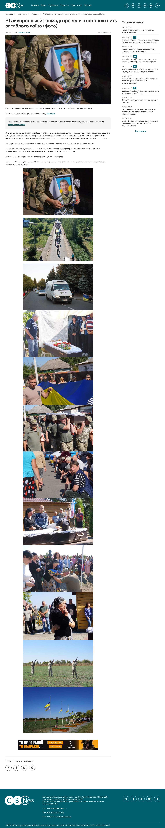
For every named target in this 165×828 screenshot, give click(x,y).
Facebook (50, 113)
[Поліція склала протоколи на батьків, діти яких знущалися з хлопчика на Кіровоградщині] (139, 111)
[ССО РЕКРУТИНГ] (58, 745)
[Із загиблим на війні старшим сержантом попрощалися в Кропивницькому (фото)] (139, 60)
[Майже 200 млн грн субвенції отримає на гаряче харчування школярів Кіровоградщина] (139, 81)
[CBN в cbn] (145, 5)
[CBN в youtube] (151, 5)
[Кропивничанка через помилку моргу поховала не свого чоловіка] (138, 50)
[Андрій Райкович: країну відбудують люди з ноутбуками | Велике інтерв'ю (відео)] (140, 70)
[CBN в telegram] (157, 5)
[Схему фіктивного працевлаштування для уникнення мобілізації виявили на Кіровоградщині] (140, 123)
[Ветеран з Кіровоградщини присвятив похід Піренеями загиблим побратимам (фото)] (140, 41)
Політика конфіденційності (54, 808)
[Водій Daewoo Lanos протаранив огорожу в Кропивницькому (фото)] (140, 92)
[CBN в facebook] (139, 5)
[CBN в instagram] (133, 5)
